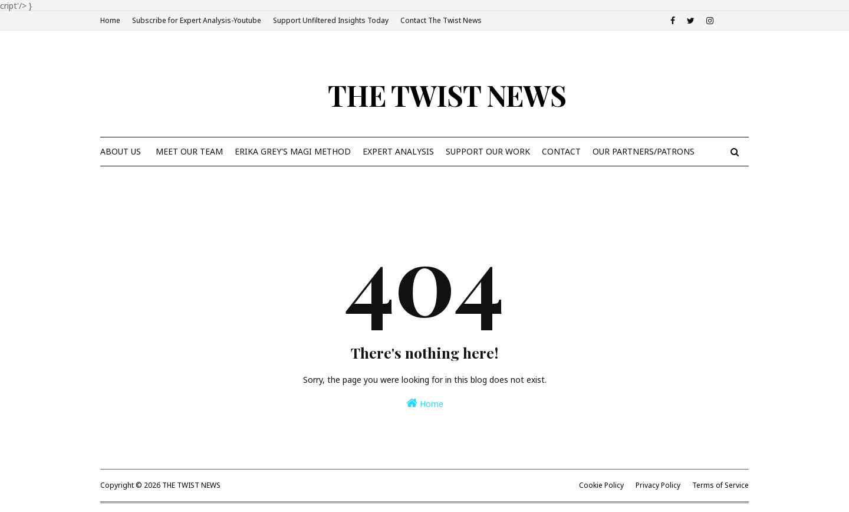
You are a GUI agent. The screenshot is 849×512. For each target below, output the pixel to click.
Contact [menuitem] (561, 151)
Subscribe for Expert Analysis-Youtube (196, 20)
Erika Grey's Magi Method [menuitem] (293, 151)
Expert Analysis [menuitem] (398, 151)
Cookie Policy (601, 485)
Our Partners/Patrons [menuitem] (644, 151)
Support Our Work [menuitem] (488, 151)
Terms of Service (720, 485)
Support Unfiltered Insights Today (331, 20)
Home (110, 20)
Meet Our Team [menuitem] (189, 151)
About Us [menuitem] (120, 151)
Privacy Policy (658, 485)
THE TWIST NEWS (447, 95)
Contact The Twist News (441, 20)
